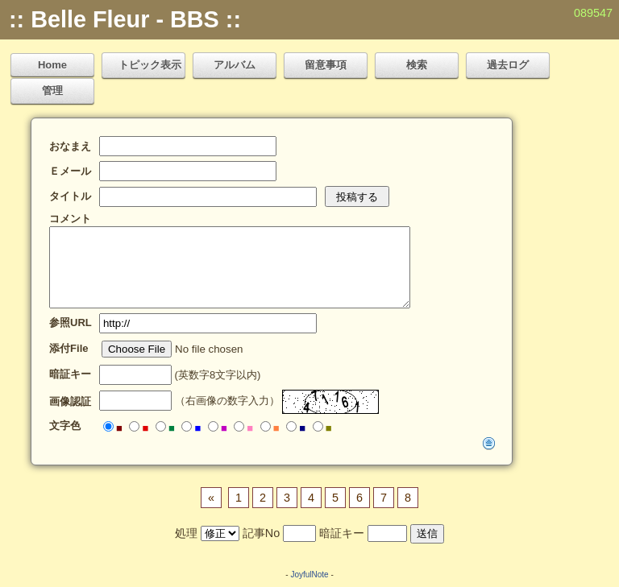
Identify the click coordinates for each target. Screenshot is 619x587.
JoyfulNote (309, 574)
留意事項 (326, 65)
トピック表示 (149, 65)
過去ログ (508, 65)
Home (52, 65)
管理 (52, 91)
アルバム (234, 65)
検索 (416, 65)
